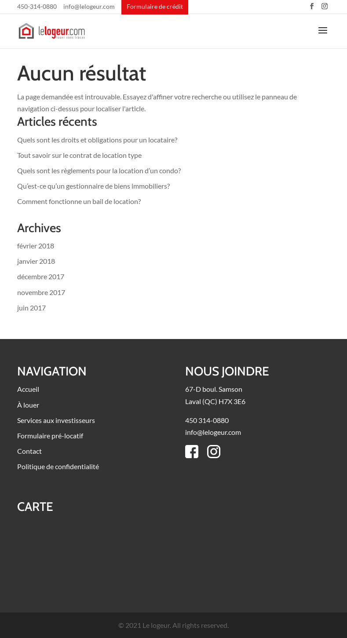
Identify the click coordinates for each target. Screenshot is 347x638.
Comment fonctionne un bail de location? (79, 201)
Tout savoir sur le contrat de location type (79, 155)
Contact (29, 451)
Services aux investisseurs (56, 420)
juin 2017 (31, 307)
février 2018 (35, 245)
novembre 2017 (41, 292)
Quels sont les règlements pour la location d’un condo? (99, 170)
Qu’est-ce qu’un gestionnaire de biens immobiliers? (93, 186)
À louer (28, 405)
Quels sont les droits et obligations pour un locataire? (97, 139)
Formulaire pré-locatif (50, 435)
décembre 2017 (40, 276)
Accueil (28, 389)
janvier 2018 (36, 261)
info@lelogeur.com (89, 7)
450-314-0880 (37, 7)
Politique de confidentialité (58, 466)
